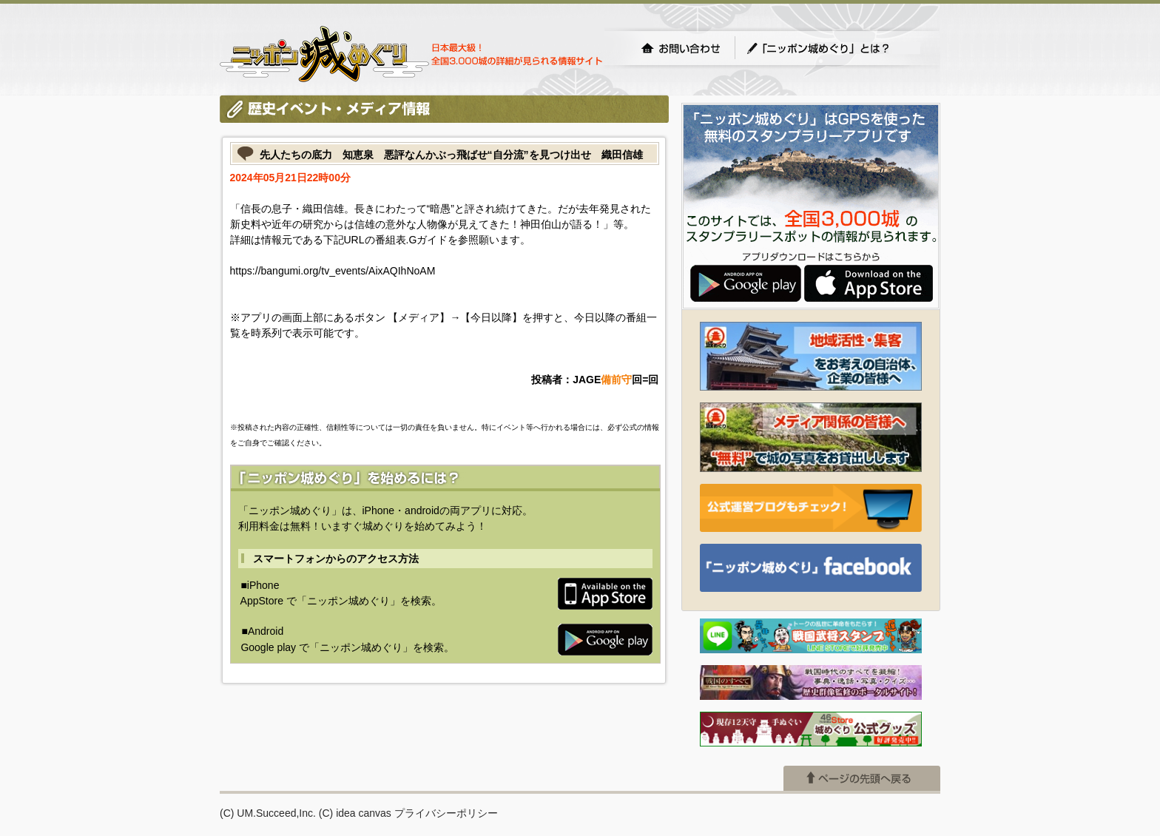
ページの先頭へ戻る (861, 778)
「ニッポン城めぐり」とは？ (833, 48)
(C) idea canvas (355, 813)
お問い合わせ (681, 48)
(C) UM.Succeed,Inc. (268, 813)
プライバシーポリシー (446, 813)
